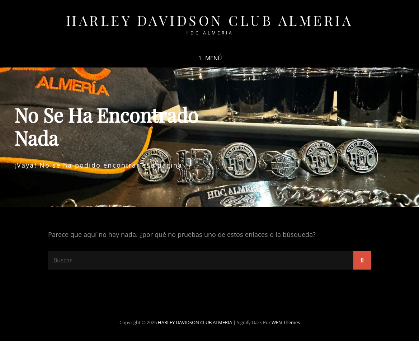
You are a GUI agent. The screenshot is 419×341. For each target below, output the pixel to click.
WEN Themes (286, 322)
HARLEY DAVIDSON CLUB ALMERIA (209, 20)
